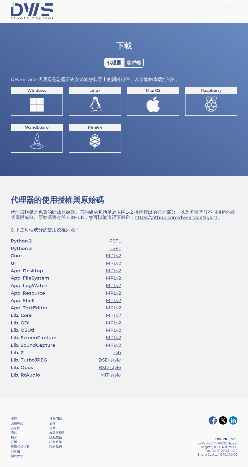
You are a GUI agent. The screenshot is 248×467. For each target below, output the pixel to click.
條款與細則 (57, 433)
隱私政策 (55, 437)
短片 (52, 428)
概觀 (14, 418)
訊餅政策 (55, 442)
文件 (52, 423)
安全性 (15, 428)
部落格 (15, 451)
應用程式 (17, 423)
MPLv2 (113, 255)
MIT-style (111, 375)
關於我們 (17, 456)
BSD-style (110, 360)
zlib (117, 352)
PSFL (115, 241)
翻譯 (14, 437)
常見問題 (55, 418)
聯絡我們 (55, 447)
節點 (14, 433)
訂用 (14, 442)
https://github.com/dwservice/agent (176, 217)
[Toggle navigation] (230, 11)
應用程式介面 (20, 447)
